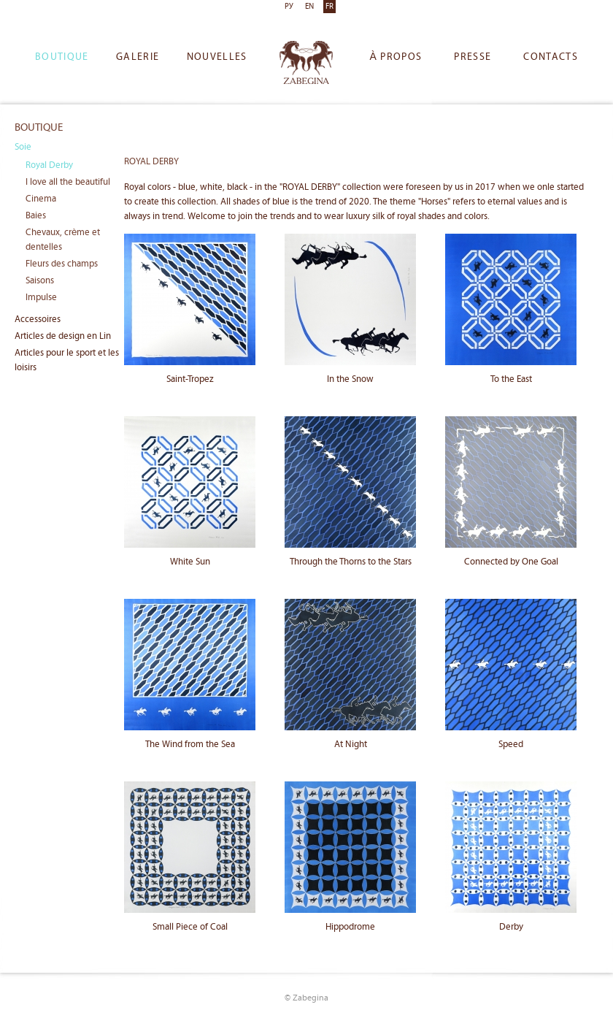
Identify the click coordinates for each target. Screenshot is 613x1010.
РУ (289, 6)
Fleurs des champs (62, 264)
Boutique (62, 57)
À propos (395, 57)
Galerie (137, 57)
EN (309, 6)
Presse (472, 57)
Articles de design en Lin (63, 336)
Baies (36, 215)
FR (329, 6)
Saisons (40, 280)
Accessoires (38, 319)
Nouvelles (217, 57)
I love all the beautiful (68, 182)
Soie (23, 147)
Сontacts (550, 57)
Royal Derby (49, 165)
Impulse (41, 297)
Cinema (41, 199)
